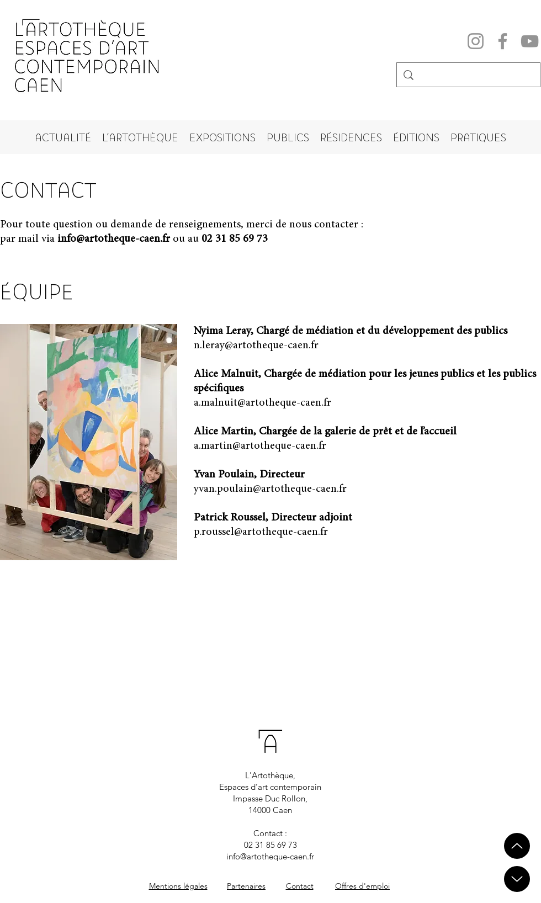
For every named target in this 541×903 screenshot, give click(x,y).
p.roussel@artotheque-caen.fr (261, 532)
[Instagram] (475, 41)
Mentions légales (178, 886)
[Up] (517, 879)
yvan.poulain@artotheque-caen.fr (270, 489)
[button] (140, 137)
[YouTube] (529, 41)
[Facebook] (502, 41)
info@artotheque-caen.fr (113, 239)
